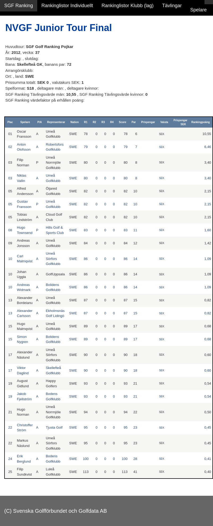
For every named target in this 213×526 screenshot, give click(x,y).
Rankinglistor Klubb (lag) (127, 5)
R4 (112, 122)
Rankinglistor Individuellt (67, 5)
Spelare (198, 9)
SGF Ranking (18, 5)
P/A (39, 122)
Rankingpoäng (200, 122)
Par (133, 122)
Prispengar (148, 122)
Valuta (164, 122)
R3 (103, 122)
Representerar (56, 122)
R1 (85, 122)
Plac (10, 122)
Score (122, 122)
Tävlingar (172, 5)
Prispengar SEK (180, 122)
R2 (94, 122)
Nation (74, 122)
